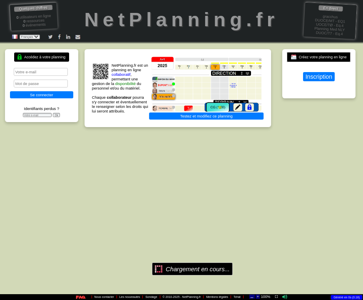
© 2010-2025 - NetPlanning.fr (181, 296)
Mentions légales (217, 296)
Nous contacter (104, 296)
